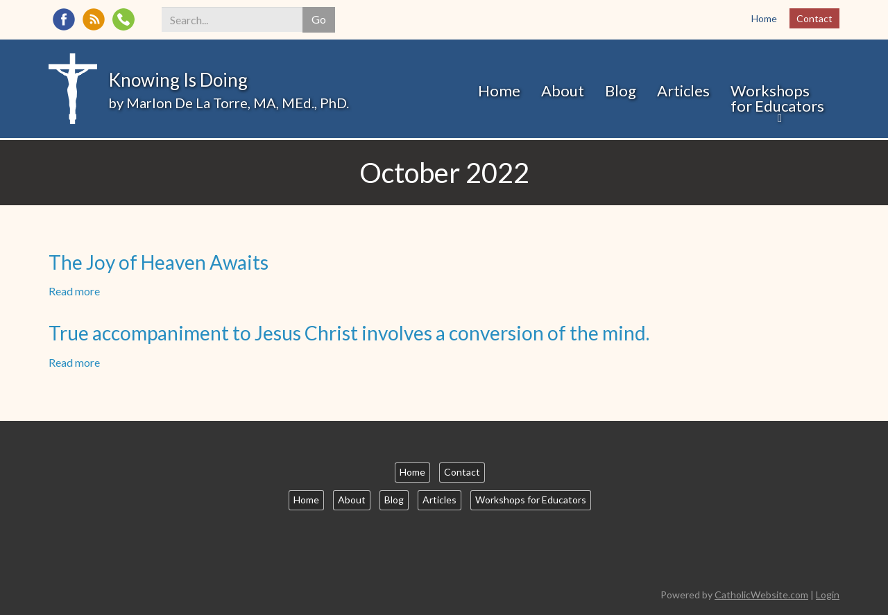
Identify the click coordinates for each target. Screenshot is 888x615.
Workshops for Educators (777, 98)
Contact (814, 18)
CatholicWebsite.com (761, 594)
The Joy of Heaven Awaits (158, 262)
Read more (74, 290)
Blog (620, 90)
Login (827, 594)
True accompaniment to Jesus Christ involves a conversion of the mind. (349, 333)
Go (318, 19)
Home (764, 18)
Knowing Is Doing (178, 80)
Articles (683, 90)
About (562, 90)
